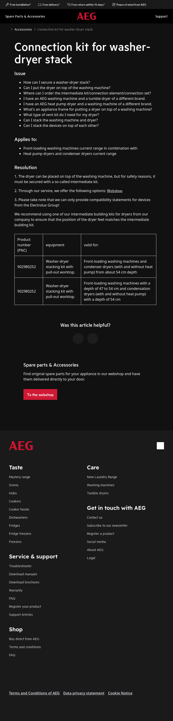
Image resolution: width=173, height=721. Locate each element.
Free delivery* (49, 4)
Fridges (14, 525)
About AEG (95, 549)
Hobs (13, 493)
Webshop (115, 190)
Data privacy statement (84, 693)
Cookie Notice (120, 693)
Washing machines (100, 485)
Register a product (100, 533)
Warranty (16, 590)
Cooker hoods (19, 509)
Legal (91, 557)
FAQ (12, 598)
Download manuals (23, 574)
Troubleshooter (20, 566)
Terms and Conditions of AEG (34, 693)
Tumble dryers (98, 493)
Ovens (13, 485)
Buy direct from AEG (24, 638)
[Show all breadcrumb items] (7, 29)
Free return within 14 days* (86, 4)
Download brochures (24, 582)
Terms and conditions (25, 647)
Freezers (15, 541)
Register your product (25, 606)
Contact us (94, 517)
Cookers (15, 501)
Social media (96, 541)
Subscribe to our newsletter (107, 525)
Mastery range (19, 477)
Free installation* (18, 4)
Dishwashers (18, 517)
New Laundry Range (102, 477)
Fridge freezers (20, 533)
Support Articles (21, 614)
